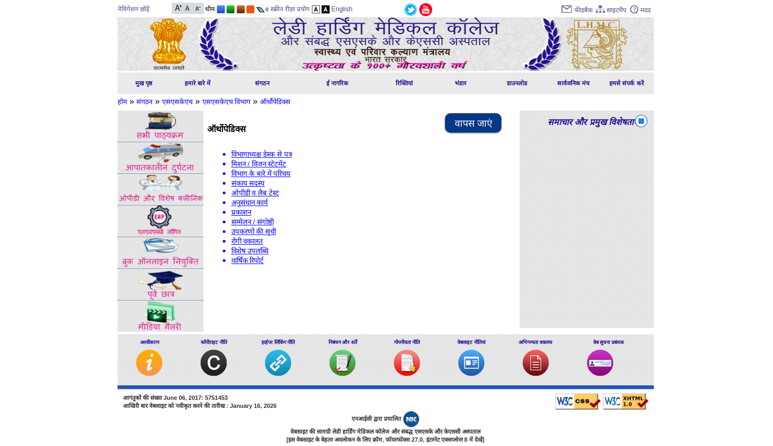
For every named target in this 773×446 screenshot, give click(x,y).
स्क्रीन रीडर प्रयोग (290, 9)
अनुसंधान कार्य (249, 203)
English (341, 9)
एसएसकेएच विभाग (226, 102)
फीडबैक (583, 10)
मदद (645, 10)
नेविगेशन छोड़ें (133, 9)
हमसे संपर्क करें (626, 83)
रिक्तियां (404, 83)
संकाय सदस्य (248, 183)
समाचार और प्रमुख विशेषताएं (593, 122)
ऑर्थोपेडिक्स (275, 102)
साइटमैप (616, 10)
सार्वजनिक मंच (573, 83)
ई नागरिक (337, 83)
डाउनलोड (517, 83)
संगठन (262, 83)
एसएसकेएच (177, 102)
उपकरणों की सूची (253, 232)
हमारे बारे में (197, 83)
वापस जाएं (473, 123)
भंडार (460, 83)
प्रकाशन (241, 212)
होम (122, 102)
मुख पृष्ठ (143, 83)
